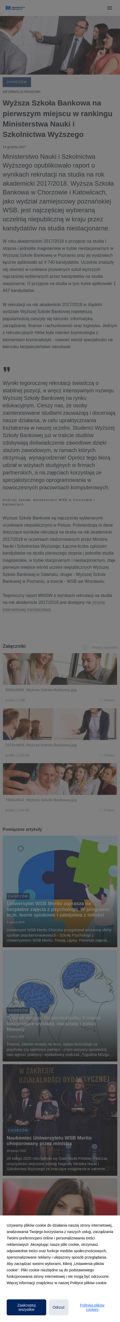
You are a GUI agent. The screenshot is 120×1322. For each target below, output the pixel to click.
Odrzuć (59, 1307)
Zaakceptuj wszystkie (26, 1307)
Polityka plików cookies (92, 1307)
